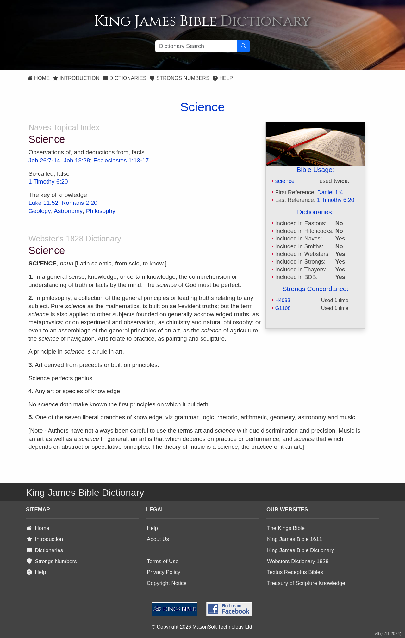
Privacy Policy (163, 572)
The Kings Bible (286, 528)
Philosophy (100, 211)
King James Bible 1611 (294, 539)
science (285, 181)
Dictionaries (124, 78)
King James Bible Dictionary (300, 550)
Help (223, 78)
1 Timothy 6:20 (335, 200)
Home (39, 78)
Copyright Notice (167, 583)
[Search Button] (243, 46)
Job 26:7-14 (44, 160)
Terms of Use (162, 561)
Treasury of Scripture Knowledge (306, 583)
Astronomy (68, 211)
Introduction (76, 78)
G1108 (283, 308)
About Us (158, 539)
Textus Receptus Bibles (295, 572)
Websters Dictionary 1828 (297, 561)
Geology (39, 211)
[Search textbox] (196, 46)
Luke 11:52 (43, 202)
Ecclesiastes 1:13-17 (121, 160)
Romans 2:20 (79, 202)
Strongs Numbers (179, 78)
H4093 (282, 300)
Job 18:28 (77, 160)
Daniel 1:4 (330, 192)
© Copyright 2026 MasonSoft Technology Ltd (202, 626)
